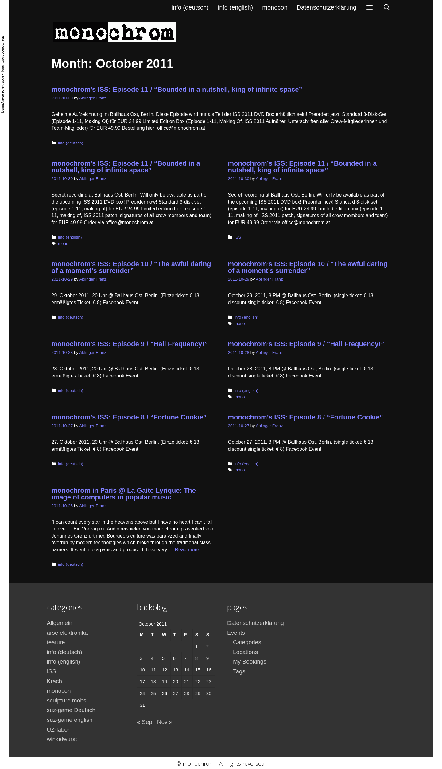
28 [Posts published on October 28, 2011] (186, 693)
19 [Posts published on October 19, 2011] (164, 681)
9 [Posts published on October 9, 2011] (207, 658)
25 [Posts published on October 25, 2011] (153, 693)
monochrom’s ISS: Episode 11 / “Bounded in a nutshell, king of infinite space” (177, 89)
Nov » (165, 722)
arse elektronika (67, 632)
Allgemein (59, 623)
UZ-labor (58, 729)
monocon (274, 7)
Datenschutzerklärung (327, 7)
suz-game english (70, 720)
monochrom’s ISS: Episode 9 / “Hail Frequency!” (130, 344)
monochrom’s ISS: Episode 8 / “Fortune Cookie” (129, 417)
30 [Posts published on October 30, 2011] (208, 693)
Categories (247, 642)
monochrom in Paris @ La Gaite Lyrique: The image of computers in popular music (124, 494)
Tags (239, 671)
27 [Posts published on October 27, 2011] (175, 693)
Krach (54, 681)
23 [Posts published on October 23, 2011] (208, 681)
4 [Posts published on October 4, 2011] (152, 658)
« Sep (144, 722)
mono (63, 243)
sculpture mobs (67, 700)
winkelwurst (62, 739)
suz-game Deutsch (71, 710)
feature (56, 642)
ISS (238, 237)
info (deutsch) (190, 7)
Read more (187, 549)
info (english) (235, 7)
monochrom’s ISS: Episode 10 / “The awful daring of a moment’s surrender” (131, 267)
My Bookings (249, 661)
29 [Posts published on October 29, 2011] (197, 693)
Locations (245, 652)
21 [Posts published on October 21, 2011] (186, 681)
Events (236, 632)
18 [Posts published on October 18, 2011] (153, 681)
